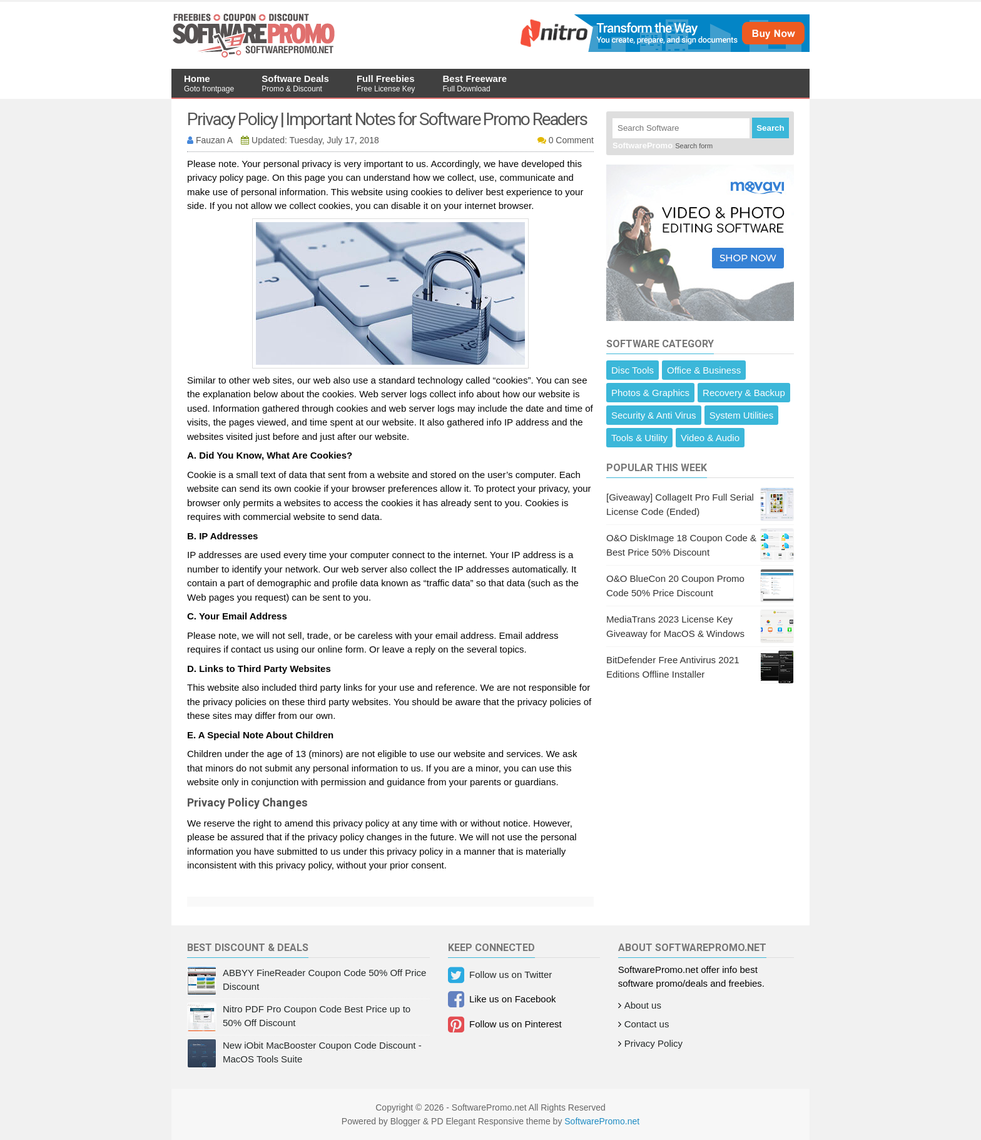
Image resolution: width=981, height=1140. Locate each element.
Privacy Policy (653, 1043)
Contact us (646, 1024)
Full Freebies (386, 83)
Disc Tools (632, 370)
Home (209, 83)
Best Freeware (475, 83)
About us (642, 1005)
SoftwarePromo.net (601, 1121)
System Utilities (741, 415)
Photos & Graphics (650, 392)
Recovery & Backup (744, 392)
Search (770, 128)
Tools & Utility (639, 437)
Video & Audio (710, 437)
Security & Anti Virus (653, 415)
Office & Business (704, 370)
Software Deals (295, 83)
